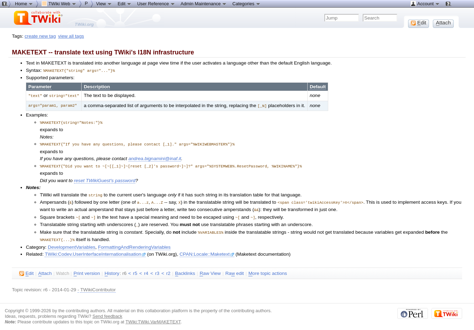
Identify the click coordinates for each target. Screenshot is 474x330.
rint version (87, 269)
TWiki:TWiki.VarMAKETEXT (153, 317)
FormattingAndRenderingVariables (134, 242)
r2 (168, 268)
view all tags (71, 36)
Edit (124, 3)
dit (26, 269)
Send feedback (107, 311)
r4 (146, 268)
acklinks (185, 269)
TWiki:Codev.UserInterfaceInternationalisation (95, 249)
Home (24, 3)
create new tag (40, 36)
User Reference (156, 3)
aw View (210, 269)
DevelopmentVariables (71, 242)
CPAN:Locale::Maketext (207, 249)
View (104, 3)
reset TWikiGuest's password (104, 178)
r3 (157, 268)
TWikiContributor (98, 285)
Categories (246, 3)
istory (112, 269)
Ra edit (234, 269)
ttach (45, 269)
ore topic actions (267, 269)
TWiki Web (59, 3)
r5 (135, 268)
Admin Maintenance (204, 3)
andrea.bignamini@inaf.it (154, 156)
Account (425, 3)
